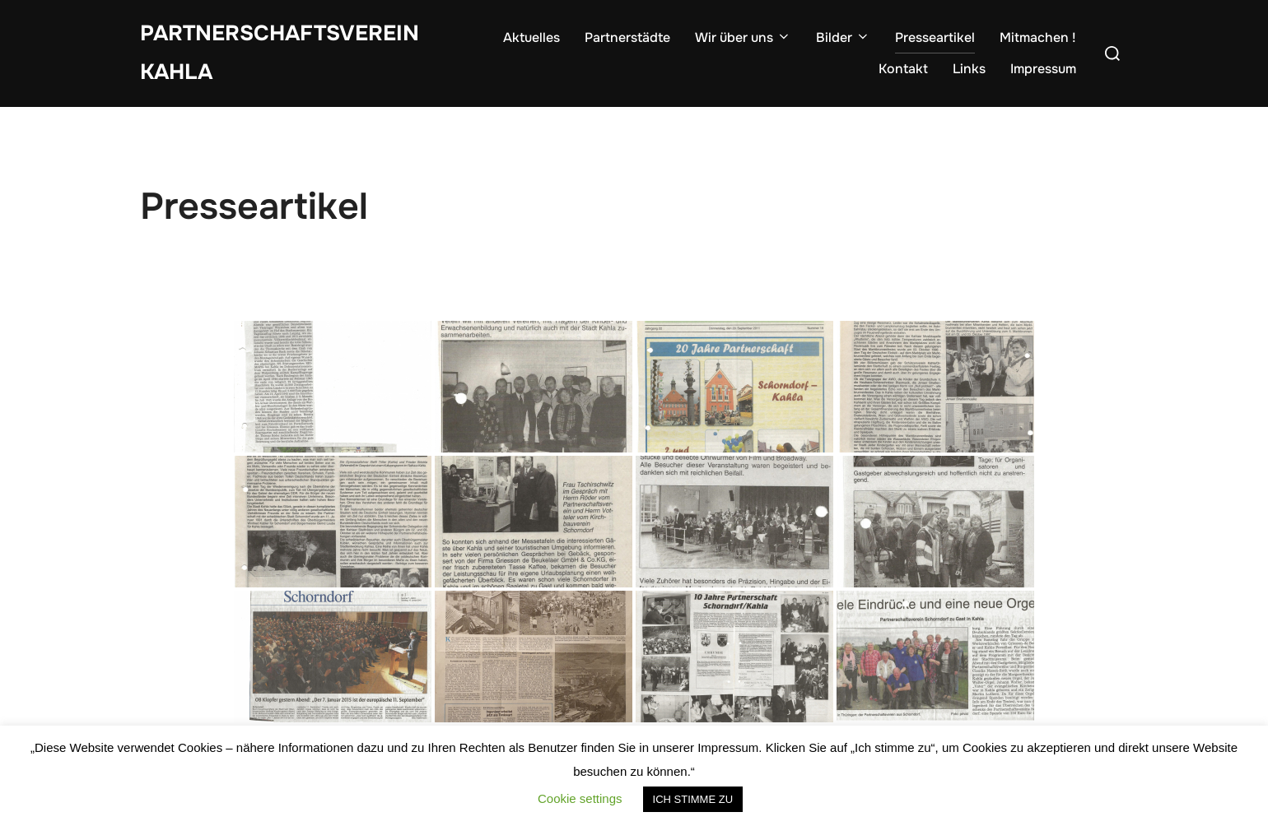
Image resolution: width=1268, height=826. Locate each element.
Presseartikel (935, 37)
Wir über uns (743, 37)
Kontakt (903, 68)
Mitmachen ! (1038, 37)
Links (969, 68)
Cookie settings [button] (580, 798)
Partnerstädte (627, 37)
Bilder (843, 37)
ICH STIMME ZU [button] (693, 799)
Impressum (1043, 68)
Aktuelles (531, 37)
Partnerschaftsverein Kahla (279, 53)
